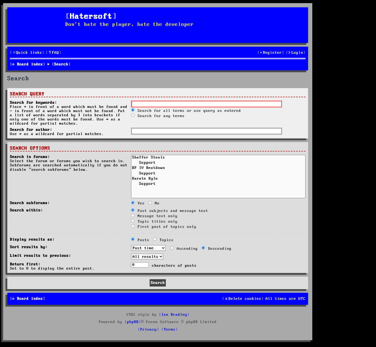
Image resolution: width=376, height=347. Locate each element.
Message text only (154, 216)
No (154, 203)
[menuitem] (53, 52)
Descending (217, 249)
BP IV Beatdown (218, 168)
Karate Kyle (218, 179)
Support (218, 163)
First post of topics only (163, 227)
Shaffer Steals (218, 158)
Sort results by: (29, 247)
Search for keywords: (33, 103)
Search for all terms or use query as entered (186, 111)
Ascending (184, 249)
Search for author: (31, 130)
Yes (138, 203)
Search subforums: (30, 203)
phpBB (133, 322)
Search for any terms (158, 116)
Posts (140, 240)
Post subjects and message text (169, 211)
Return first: (25, 264)
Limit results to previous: (40, 256)
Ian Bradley (174, 315)
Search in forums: (30, 157)
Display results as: (32, 240)
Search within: (26, 210)
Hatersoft (91, 17)
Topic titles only (154, 222)
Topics (163, 240)
